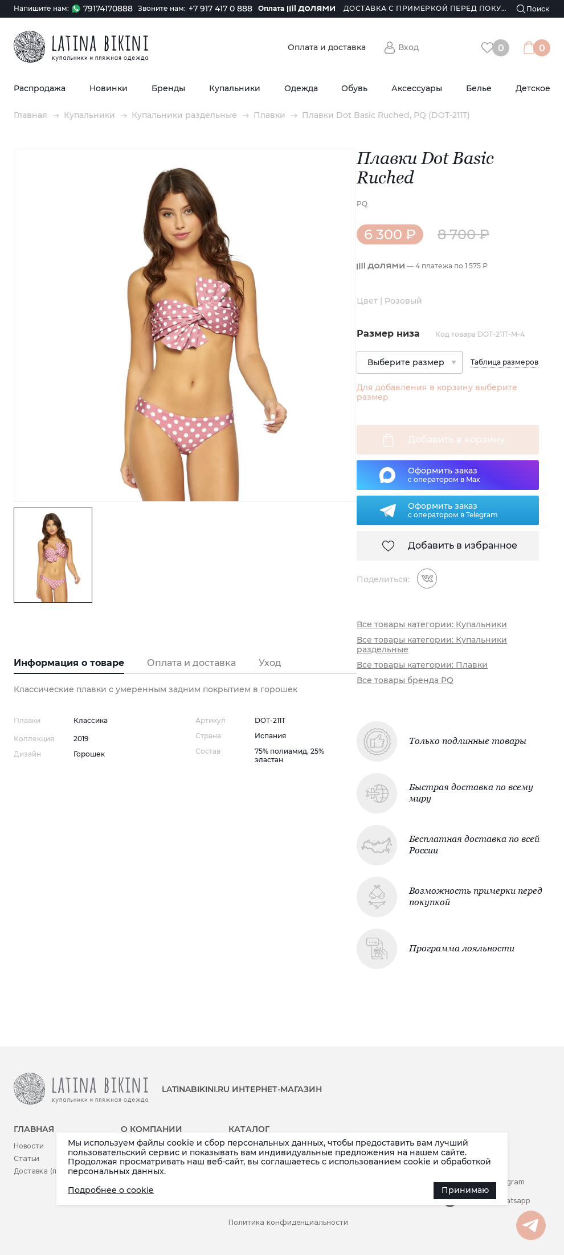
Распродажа (40, 88)
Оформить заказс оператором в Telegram (453, 510)
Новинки (108, 88)
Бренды (168, 88)
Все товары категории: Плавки (422, 665)
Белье (479, 88)
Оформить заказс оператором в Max (444, 474)
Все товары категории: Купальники (432, 624)
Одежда (301, 88)
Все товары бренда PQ (405, 680)
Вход (408, 47)
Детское (533, 88)
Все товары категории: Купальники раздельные (432, 645)
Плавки (269, 115)
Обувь (354, 88)
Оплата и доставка (327, 47)
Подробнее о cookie (111, 1190)
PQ (362, 203)
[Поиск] (533, 9)
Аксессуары (416, 88)
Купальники (234, 88)
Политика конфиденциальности (288, 1222)
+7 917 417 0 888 (220, 9)
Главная (30, 115)
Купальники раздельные (184, 115)
